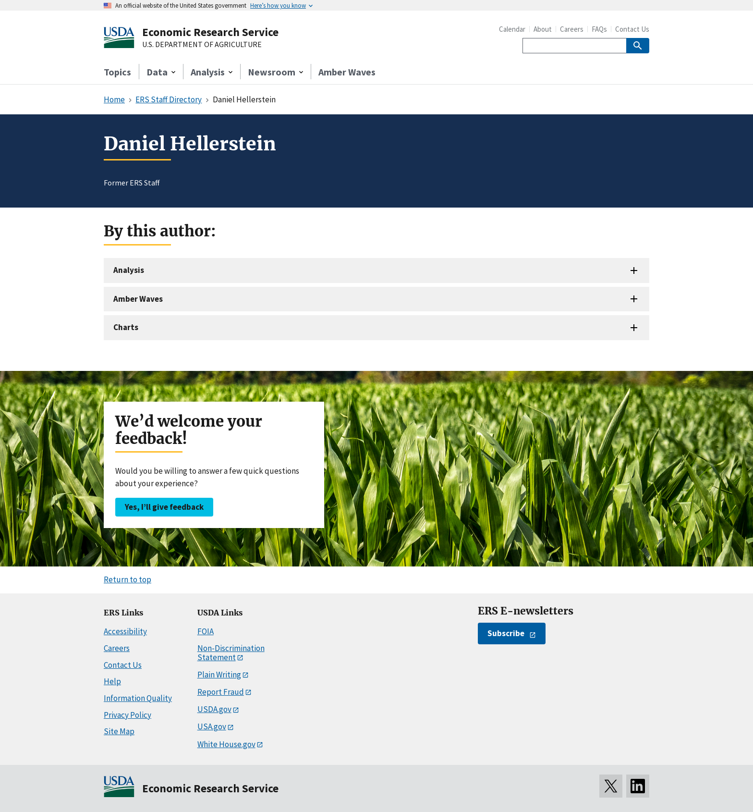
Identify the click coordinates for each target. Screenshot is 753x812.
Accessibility (125, 631)
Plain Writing (219, 674)
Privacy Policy (127, 715)
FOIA (205, 631)
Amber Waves (347, 72)
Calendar (512, 29)
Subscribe (505, 633)
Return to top (127, 579)
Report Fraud (220, 692)
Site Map (119, 731)
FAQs (599, 29)
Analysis (128, 270)
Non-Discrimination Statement (231, 653)
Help (112, 681)
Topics (117, 72)
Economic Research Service (210, 32)
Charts (125, 327)
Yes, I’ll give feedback (164, 507)
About (543, 29)
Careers (571, 29)
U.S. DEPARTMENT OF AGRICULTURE (202, 44)
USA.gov (211, 726)
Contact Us (632, 29)
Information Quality (138, 698)
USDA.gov (214, 709)
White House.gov (226, 744)
